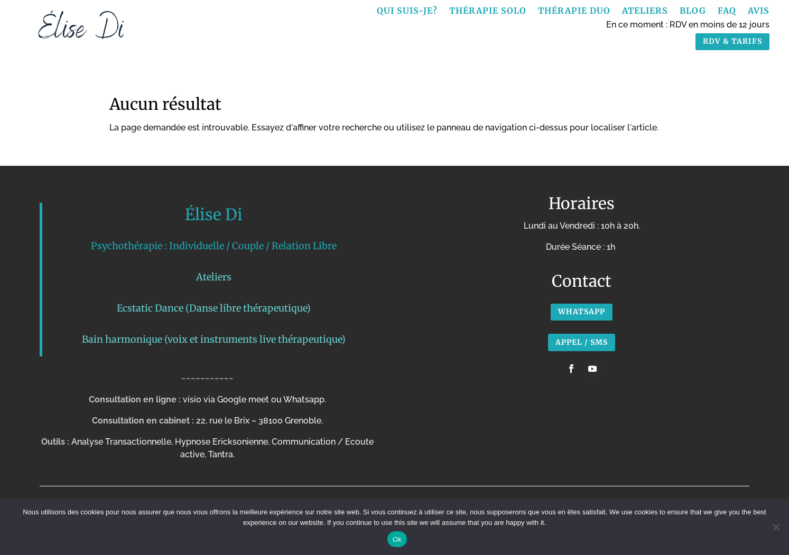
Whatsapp (581, 311)
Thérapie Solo (487, 11)
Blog (693, 11)
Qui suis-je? (407, 11)
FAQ (727, 11)
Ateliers (645, 11)
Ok (397, 539)
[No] (776, 527)
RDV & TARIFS (732, 41)
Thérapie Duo (574, 11)
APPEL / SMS (581, 342)
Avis (758, 11)
